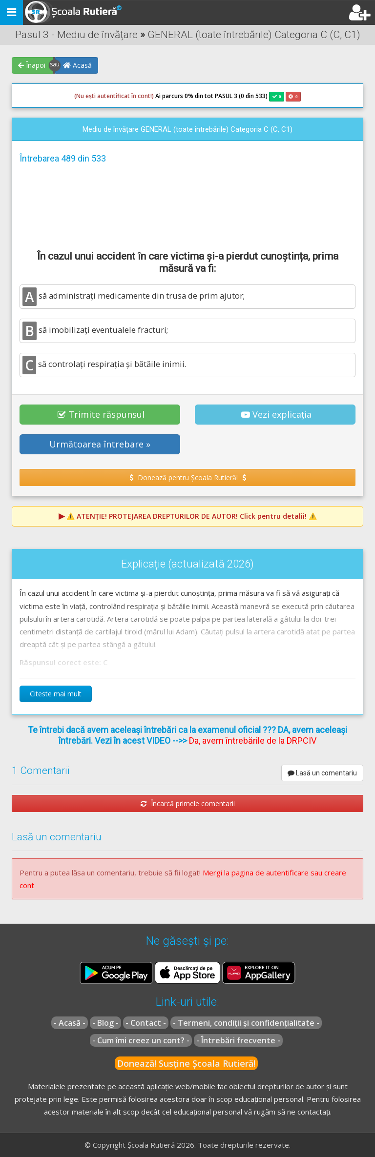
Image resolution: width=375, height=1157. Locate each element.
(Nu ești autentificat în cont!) (114, 96)
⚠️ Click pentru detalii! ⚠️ (191, 516)
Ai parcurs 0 (131, 96)
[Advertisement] (187, 205)
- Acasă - (69, 1022)
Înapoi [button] (31, 65)
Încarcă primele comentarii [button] (188, 803)
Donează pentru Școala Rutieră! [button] (187, 477)
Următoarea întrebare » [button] (99, 444)
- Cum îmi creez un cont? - (140, 1040)
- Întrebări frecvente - (238, 1040)
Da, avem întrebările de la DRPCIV (252, 740)
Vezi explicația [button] (276, 414)
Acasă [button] (77, 65)
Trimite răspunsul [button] (101, 414)
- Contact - (145, 1022)
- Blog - (105, 1022)
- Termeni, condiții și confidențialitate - (246, 1022)
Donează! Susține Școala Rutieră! (186, 1063)
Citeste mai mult (56, 693)
